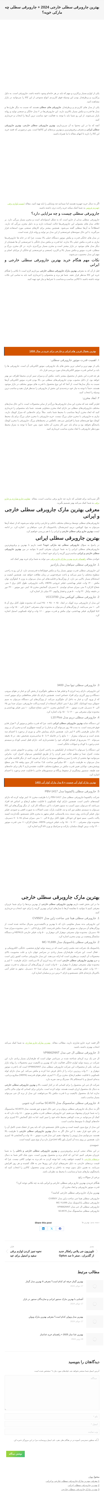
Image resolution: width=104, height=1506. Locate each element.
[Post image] (94, 1286)
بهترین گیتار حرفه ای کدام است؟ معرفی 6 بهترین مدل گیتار (54, 1281)
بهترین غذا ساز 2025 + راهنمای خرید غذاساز (61, 1334)
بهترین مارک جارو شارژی (38, 1042)
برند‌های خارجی (91, 1159)
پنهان (90, 1477)
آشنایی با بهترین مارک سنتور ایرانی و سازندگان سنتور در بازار (53, 1299)
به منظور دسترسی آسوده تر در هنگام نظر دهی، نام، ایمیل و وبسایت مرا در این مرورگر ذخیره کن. (55, 1440)
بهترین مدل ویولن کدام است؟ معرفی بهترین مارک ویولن (56, 1316)
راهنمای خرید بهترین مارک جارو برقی (68, 559)
